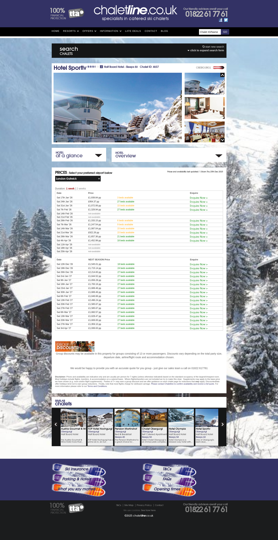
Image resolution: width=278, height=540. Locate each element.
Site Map (128, 505)
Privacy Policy (144, 505)
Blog (164, 31)
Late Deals (133, 31)
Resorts (69, 31)
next (222, 424)
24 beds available (125, 268)
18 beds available (125, 240)
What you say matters (76, 489)
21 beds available (125, 236)
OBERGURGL (203, 67)
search (69, 50)
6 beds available (125, 220)
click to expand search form (206, 50)
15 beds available (125, 205)
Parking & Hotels (76, 479)
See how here (148, 510)
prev (56, 424)
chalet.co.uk (143, 515)
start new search (213, 46)
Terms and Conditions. (97, 386)
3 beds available (125, 197)
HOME (56, 31)
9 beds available (125, 224)
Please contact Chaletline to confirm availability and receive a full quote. (183, 384)
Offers (87, 31)
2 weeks (81, 188)
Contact (151, 31)
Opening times (167, 489)
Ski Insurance (76, 469)
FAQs (167, 479)
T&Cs (167, 469)
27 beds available (125, 201)
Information (109, 31)
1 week (70, 188)
